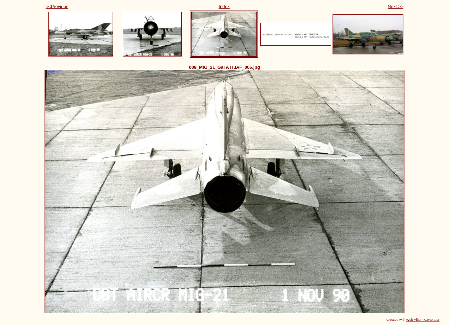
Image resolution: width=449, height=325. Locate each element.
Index (224, 6)
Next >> (395, 6)
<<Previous (57, 6)
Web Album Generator (423, 319)
